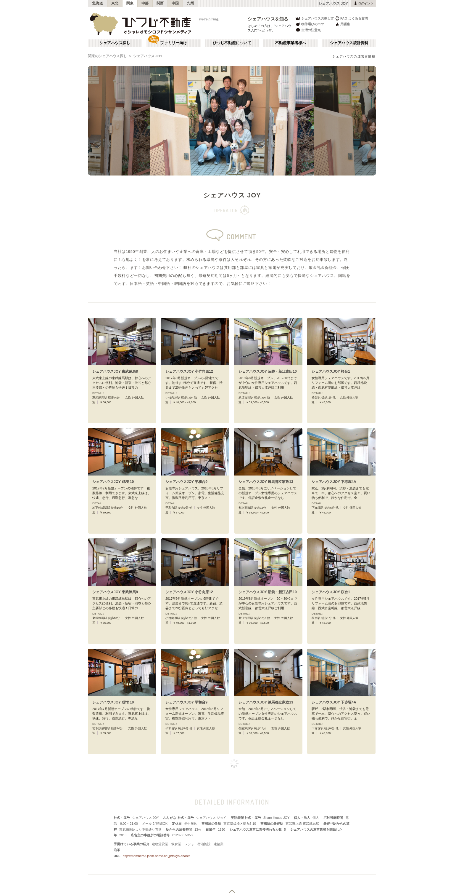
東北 (115, 3)
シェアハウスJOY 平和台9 (186, 482)
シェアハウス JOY (147, 56)
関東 (130, 3)
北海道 (97, 3)
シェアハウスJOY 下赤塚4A (334, 482)
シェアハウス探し (114, 43)
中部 (145, 3)
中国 (175, 3)
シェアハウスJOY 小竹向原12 (189, 371)
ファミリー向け (173, 43)
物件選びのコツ (309, 24)
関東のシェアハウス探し (107, 56)
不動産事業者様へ (290, 43)
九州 (190, 3)
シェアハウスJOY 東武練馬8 (115, 371)
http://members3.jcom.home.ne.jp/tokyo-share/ (156, 856)
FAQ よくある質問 (351, 18)
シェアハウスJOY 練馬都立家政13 (266, 482)
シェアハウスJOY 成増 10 (113, 482)
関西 (160, 3)
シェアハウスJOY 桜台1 (331, 371)
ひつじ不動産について (232, 43)
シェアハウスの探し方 (314, 18)
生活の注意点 (308, 30)
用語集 (342, 24)
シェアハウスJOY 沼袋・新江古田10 (268, 371)
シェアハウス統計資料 (349, 43)
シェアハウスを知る (268, 18)
